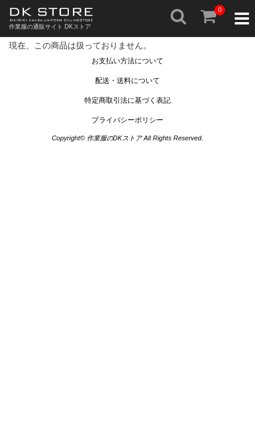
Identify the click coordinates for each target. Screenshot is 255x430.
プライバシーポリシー (127, 120)
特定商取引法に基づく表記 (127, 100)
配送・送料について (127, 80)
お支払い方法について (127, 61)
